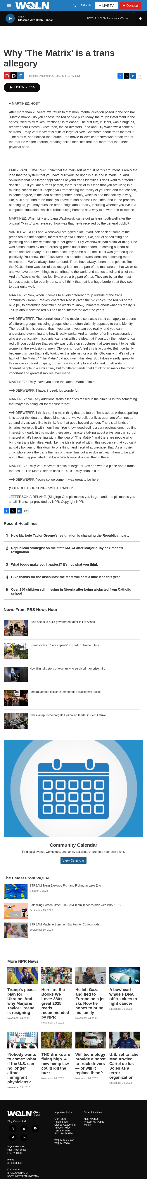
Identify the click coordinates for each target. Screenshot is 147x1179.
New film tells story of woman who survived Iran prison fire (68, 668)
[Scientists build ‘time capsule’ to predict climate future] (16, 651)
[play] (10, 18)
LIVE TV (106, 5)
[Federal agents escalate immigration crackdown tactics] (16, 698)
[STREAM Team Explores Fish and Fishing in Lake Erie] (16, 891)
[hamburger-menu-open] (9, 5)
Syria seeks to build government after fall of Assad (62, 621)
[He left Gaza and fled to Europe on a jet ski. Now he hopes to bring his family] (90, 975)
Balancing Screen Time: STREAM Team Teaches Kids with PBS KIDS (75, 905)
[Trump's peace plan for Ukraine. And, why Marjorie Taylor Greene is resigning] (22, 975)
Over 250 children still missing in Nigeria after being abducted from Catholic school (71, 591)
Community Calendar (73, 845)
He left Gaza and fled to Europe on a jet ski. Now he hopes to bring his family (90, 1001)
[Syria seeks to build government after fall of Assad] (16, 628)
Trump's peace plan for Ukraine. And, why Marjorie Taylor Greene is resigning (21, 1001)
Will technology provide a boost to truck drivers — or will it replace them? (90, 1063)
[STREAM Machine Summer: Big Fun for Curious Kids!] (16, 930)
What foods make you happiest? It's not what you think (54, 564)
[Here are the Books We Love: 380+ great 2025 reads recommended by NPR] (56, 975)
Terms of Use (62, 1130)
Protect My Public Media (94, 1123)
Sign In (85, 5)
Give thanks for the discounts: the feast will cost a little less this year (65, 577)
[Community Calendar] (73, 788)
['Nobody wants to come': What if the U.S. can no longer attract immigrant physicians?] (22, 1040)
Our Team (60, 1118)
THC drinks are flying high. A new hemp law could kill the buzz (55, 1063)
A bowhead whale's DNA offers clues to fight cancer (123, 996)
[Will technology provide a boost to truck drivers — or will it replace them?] (90, 1040)
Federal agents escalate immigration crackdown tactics (65, 691)
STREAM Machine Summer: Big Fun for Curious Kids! (65, 924)
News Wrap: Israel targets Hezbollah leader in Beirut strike (68, 715)
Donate (132, 6)
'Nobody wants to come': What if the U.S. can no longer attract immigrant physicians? (21, 1068)
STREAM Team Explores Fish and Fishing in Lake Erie (65, 885)
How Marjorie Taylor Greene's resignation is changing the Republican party (70, 535)
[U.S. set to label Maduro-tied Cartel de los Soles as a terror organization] (124, 1040)
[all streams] (141, 18)
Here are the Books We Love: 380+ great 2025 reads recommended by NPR (55, 1003)
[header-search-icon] (74, 5)
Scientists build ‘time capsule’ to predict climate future (64, 645)
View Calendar (73, 860)
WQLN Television (64, 1140)
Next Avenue (91, 1118)
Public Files (61, 1121)
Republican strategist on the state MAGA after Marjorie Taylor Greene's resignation (67, 550)
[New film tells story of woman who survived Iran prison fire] (16, 674)
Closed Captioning (64, 1124)
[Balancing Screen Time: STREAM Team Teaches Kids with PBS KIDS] (16, 911)
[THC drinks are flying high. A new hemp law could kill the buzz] (56, 1040)
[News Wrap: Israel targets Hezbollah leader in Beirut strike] (16, 721)
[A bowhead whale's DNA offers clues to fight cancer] (124, 975)
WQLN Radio (62, 1143)
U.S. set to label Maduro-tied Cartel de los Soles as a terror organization (124, 1066)
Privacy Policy (62, 1127)
